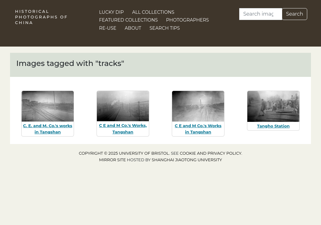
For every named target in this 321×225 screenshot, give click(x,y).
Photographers (187, 20)
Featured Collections (128, 20)
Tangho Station (273, 125)
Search (294, 14)
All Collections (153, 12)
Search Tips (165, 28)
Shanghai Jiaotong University (187, 160)
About (133, 28)
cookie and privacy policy (210, 153)
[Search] (260, 14)
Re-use (107, 28)
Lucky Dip (111, 12)
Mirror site (112, 160)
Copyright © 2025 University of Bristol (124, 153)
